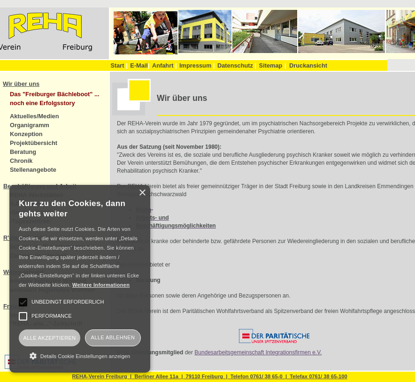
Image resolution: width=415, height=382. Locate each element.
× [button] (142, 193)
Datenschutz (236, 65)
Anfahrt (164, 65)
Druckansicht (308, 65)
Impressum (197, 65)
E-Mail (139, 65)
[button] (80, 355)
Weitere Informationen (101, 285)
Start (118, 65)
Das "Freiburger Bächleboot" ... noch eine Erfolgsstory (55, 99)
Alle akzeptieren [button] (49, 338)
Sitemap (271, 65)
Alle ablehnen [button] (113, 337)
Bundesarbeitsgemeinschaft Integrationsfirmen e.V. (258, 352)
